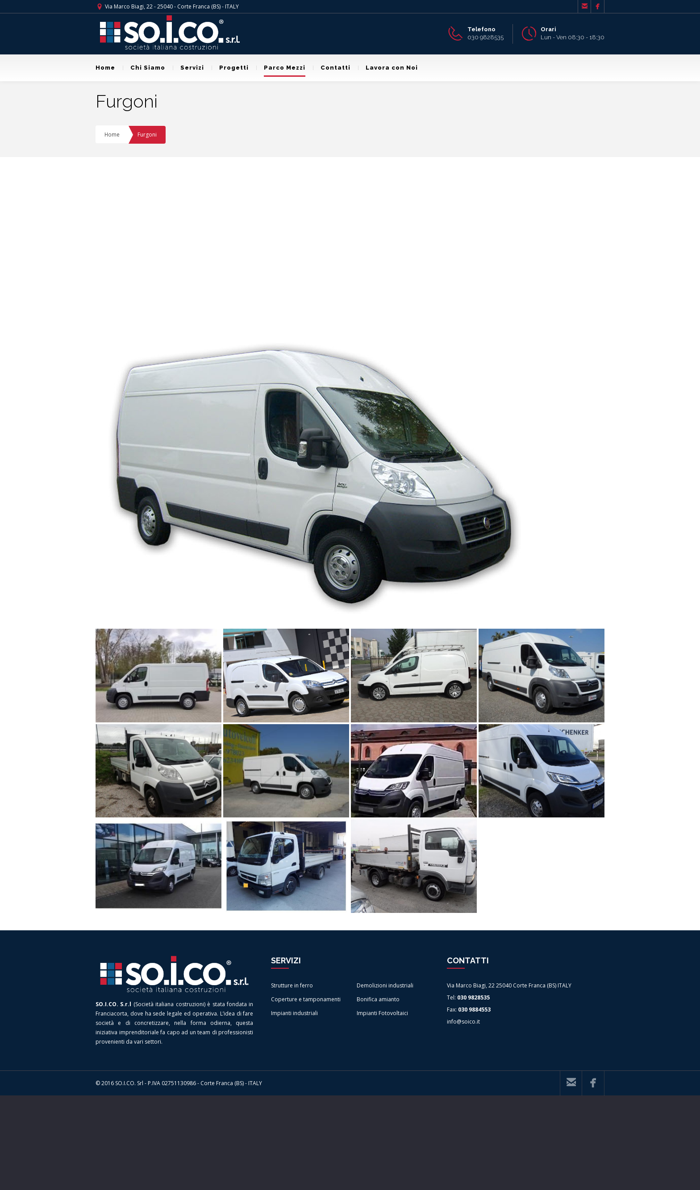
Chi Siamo (144, 67)
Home (105, 67)
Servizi (188, 67)
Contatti (331, 67)
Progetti (230, 67)
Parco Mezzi (280, 67)
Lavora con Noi (388, 67)
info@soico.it (463, 1116)
